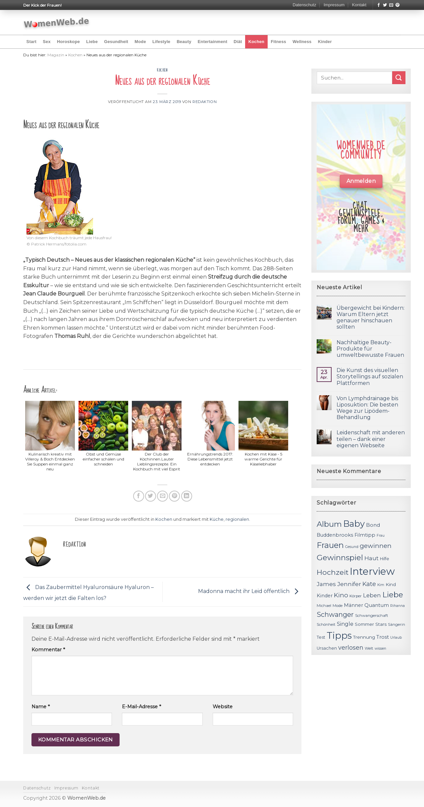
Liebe (92, 41)
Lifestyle (161, 41)
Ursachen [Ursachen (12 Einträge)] (327, 648)
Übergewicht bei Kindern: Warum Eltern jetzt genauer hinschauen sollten (370, 317)
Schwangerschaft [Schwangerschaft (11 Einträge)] (371, 615)
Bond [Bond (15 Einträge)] (373, 525)
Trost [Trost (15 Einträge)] (382, 637)
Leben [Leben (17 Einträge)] (372, 595)
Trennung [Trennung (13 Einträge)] (364, 637)
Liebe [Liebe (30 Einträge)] (392, 594)
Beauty (184, 41)
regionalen (237, 519)
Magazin (55, 54)
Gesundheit (116, 41)
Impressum (334, 4)
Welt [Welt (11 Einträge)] (369, 648)
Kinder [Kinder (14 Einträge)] (325, 596)
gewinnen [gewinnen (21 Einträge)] (376, 546)
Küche (217, 519)
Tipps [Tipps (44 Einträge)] (339, 635)
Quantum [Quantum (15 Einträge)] (376, 605)
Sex (47, 41)
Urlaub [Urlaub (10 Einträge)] (396, 637)
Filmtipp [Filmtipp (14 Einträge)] (364, 535)
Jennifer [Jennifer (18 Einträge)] (349, 583)
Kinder (325, 41)
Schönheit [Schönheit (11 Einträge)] (326, 624)
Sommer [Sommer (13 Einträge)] (364, 624)
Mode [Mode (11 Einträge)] (338, 605)
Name (40, 707)
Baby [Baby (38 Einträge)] (354, 523)
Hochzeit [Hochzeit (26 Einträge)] (332, 572)
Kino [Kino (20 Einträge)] (341, 595)
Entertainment (212, 41)
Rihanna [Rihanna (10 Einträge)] (397, 606)
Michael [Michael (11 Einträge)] (324, 605)
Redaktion (204, 101)
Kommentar (48, 650)
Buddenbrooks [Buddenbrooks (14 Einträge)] (335, 535)
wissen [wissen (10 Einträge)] (380, 648)
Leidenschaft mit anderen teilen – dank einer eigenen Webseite (371, 438)
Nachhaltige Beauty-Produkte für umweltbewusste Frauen (370, 348)
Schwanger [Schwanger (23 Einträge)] (335, 615)
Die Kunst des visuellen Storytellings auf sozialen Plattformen (370, 376)
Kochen (256, 41)
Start (31, 41)
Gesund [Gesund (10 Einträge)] (351, 547)
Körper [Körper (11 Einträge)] (355, 596)
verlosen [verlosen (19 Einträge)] (350, 647)
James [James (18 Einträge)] (326, 583)
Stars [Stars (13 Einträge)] (381, 624)
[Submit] (398, 77)
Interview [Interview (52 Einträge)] (372, 571)
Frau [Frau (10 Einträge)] (381, 535)
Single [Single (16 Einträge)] (345, 624)
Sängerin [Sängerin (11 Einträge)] (396, 624)
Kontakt (359, 4)
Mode (140, 41)
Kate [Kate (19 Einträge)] (369, 583)
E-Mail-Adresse (141, 707)
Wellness (301, 41)
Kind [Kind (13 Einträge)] (391, 584)
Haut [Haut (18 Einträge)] (371, 558)
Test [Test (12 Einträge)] (321, 637)
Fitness (278, 41)
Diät (238, 41)
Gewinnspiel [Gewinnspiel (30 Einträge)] (340, 557)
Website (223, 707)
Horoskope (68, 41)
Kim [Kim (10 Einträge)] (380, 585)
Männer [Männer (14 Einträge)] (353, 605)
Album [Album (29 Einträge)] (329, 524)
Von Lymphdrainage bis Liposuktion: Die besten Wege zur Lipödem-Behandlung (367, 408)
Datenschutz (304, 4)
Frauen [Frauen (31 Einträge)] (330, 545)
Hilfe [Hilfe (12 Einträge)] (384, 558)
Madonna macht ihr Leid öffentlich (249, 591)
